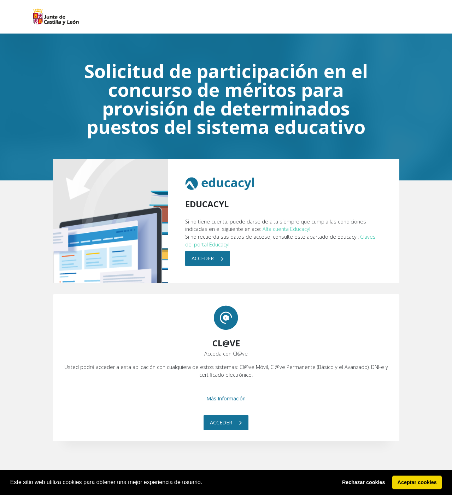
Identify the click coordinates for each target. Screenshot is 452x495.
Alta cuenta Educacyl (286, 229)
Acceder (208, 258)
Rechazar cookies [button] (363, 482)
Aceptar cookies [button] (417, 482)
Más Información (226, 398)
